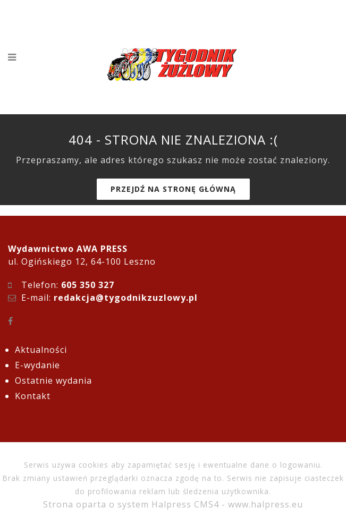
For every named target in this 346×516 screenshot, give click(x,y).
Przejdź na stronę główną (173, 189)
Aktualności (41, 350)
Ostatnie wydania (53, 380)
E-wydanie (37, 365)
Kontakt (32, 396)
